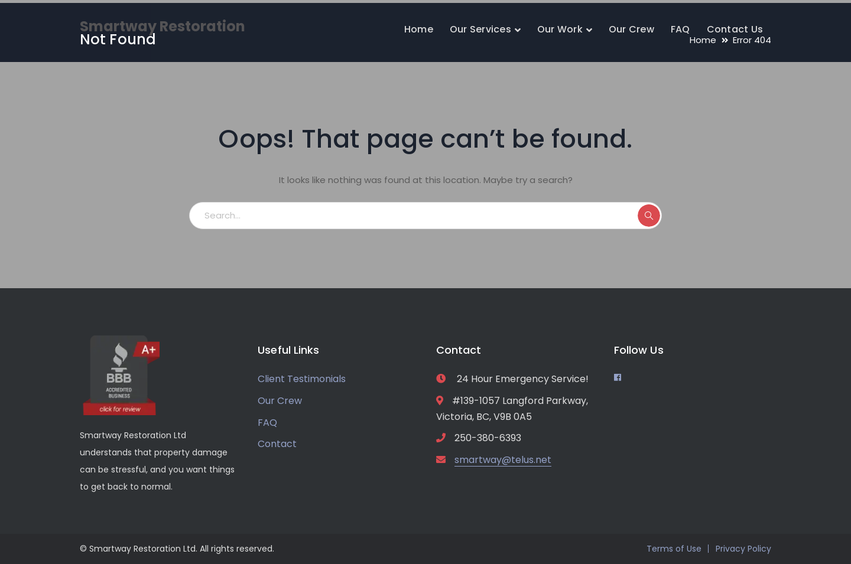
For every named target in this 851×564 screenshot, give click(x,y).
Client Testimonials (302, 379)
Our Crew (280, 400)
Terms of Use (674, 549)
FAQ (267, 422)
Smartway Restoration (162, 26)
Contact (277, 444)
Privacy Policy (743, 549)
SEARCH (649, 215)
